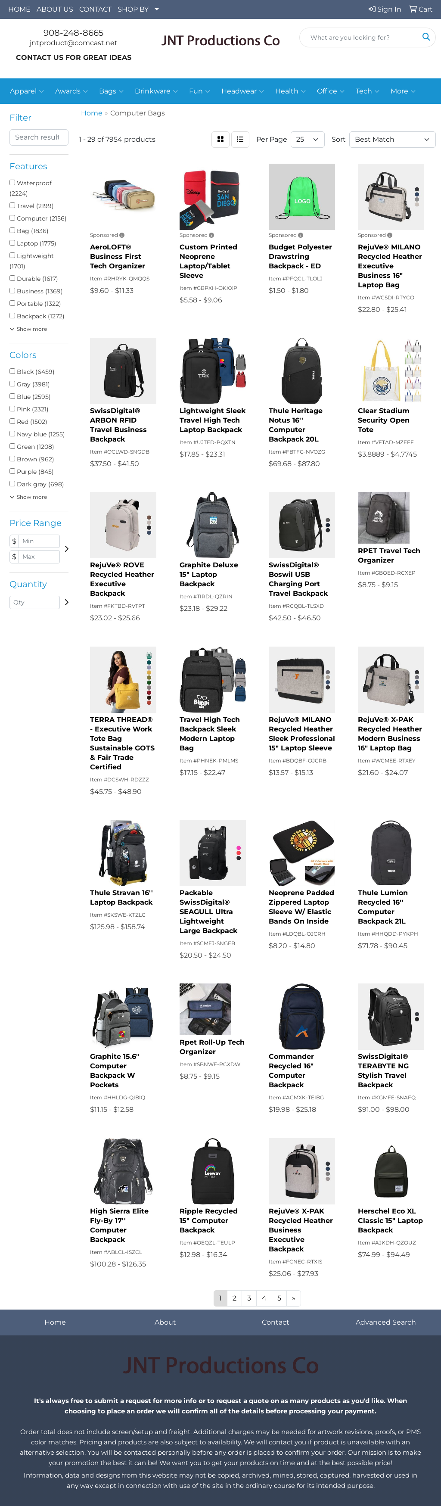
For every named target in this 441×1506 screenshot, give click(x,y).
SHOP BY (133, 9)
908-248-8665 (73, 33)
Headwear (242, 91)
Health (290, 91)
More (403, 91)
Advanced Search (386, 1322)
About (165, 1322)
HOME (19, 9)
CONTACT (95, 9)
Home (55, 1322)
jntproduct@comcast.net (74, 43)
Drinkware (156, 91)
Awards (71, 91)
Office (331, 91)
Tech (367, 91)
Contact (275, 1322)
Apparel (27, 91)
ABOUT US (55, 9)
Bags (111, 91)
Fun (199, 91)
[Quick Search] (358, 37)
